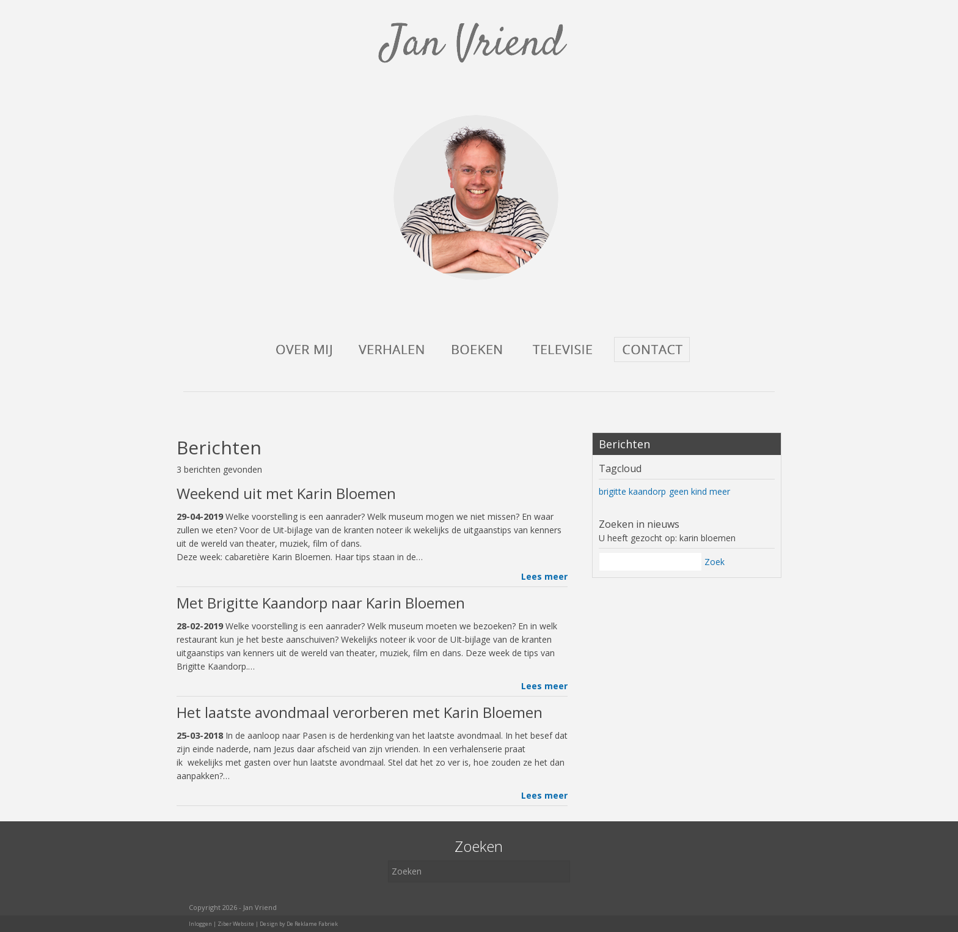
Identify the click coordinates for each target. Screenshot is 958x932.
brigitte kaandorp (632, 491)
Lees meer (544, 576)
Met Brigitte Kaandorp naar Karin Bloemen (321, 603)
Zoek (714, 562)
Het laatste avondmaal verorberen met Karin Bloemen (360, 712)
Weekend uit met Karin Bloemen (286, 493)
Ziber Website (236, 924)
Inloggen (200, 924)
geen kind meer (699, 491)
